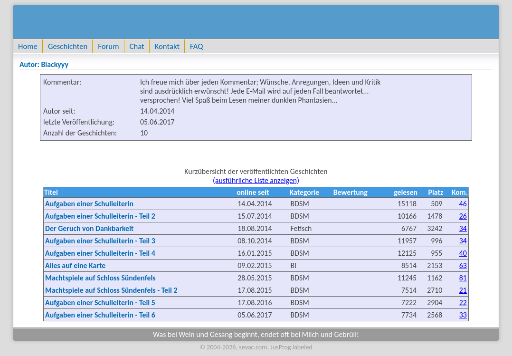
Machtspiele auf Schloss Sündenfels (100, 277)
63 (463, 265)
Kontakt (167, 46)
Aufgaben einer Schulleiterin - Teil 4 (100, 253)
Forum (108, 46)
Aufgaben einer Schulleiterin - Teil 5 (100, 302)
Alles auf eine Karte (75, 265)
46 (463, 203)
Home (28, 46)
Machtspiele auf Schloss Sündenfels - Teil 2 (111, 290)
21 (463, 290)
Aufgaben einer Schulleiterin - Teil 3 (100, 240)
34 (463, 228)
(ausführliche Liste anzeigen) (256, 180)
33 (463, 314)
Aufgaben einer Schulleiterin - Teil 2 (100, 216)
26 (463, 216)
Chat (137, 46)
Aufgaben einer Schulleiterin (89, 203)
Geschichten (67, 46)
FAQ (196, 46)
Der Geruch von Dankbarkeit (89, 228)
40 (463, 253)
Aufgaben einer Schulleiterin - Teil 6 (100, 314)
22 (463, 302)
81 (463, 277)
